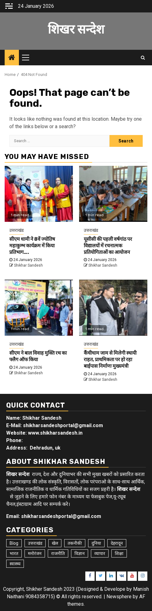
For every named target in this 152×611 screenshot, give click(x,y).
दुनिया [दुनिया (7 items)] (96, 543)
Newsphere (119, 596)
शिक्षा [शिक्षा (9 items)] (119, 553)
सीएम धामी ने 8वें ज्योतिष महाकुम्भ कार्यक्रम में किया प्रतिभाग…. (32, 245)
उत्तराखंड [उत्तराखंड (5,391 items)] (35, 543)
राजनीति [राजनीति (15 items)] (58, 553)
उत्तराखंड (16, 230)
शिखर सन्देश (76, 29)
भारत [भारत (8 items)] (14, 553)
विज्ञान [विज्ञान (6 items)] (79, 553)
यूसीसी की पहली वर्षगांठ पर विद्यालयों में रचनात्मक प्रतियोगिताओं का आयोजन (108, 245)
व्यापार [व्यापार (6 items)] (99, 553)
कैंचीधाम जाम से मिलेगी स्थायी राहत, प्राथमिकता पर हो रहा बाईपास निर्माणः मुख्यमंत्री (110, 359)
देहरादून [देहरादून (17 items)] (117, 543)
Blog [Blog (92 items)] (14, 543)
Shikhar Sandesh (28, 265)
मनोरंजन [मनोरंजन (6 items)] (35, 553)
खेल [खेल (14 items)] (55, 543)
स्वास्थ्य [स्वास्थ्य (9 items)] (15, 563)
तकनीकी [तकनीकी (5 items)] (75, 543)
